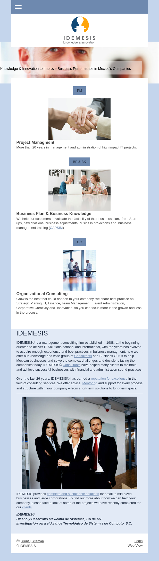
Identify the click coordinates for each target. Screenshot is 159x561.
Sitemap (37, 541)
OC (79, 242)
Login (139, 541)
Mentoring (89, 383)
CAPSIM (56, 228)
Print (23, 541)
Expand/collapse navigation (80, 6)
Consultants (83, 356)
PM (79, 90)
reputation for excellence (109, 378)
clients (27, 507)
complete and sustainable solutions (73, 494)
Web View (135, 545)
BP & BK (79, 162)
